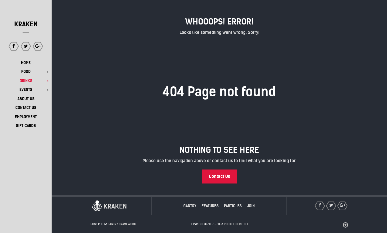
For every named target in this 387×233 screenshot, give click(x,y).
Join (251, 205)
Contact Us (219, 176)
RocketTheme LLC (236, 224)
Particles (233, 205)
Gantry (189, 205)
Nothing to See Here (219, 150)
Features (210, 205)
